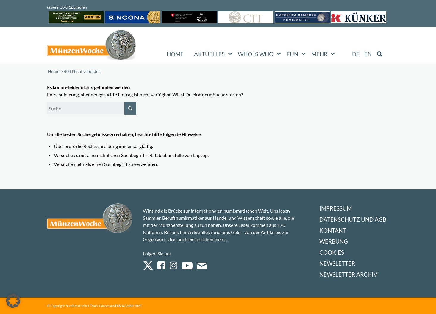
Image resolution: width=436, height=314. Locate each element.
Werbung (333, 241)
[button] (13, 301)
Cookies (331, 252)
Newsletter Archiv (348, 274)
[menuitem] (355, 54)
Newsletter (337, 263)
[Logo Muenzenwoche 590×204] (91, 46)
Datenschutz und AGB (352, 219)
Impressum (335, 208)
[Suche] (91, 108)
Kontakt (332, 230)
